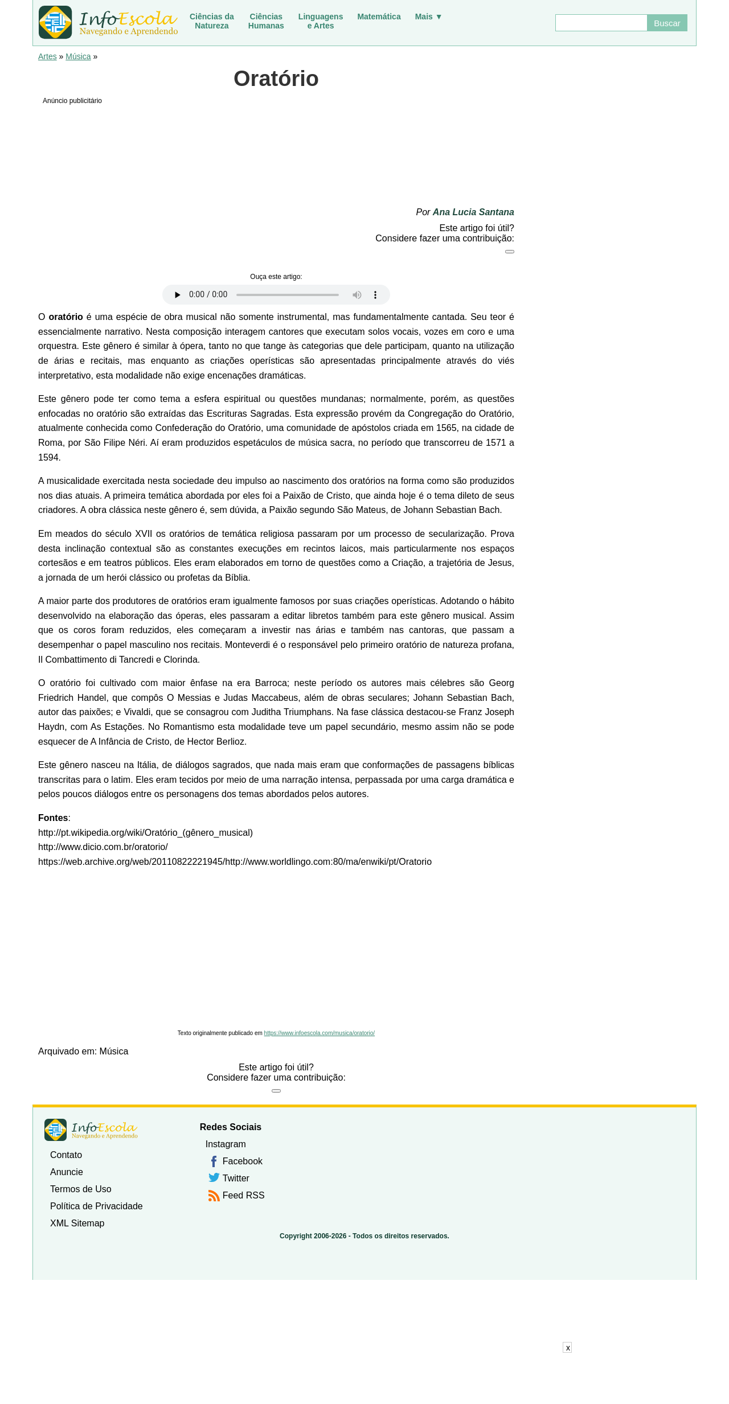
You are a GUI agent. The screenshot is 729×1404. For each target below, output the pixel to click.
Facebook (243, 1161)
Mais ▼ (429, 16)
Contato (66, 1155)
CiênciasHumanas (266, 21)
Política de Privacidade (96, 1206)
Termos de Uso (81, 1189)
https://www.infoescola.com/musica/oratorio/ (319, 1033)
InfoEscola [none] (91, 1130)
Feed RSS (244, 1195)
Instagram (226, 1144)
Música (78, 56)
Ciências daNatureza (212, 21)
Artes (47, 56)
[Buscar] (601, 23)
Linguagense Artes (320, 21)
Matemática (378, 16)
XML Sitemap (77, 1223)
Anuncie (66, 1172)
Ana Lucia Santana (473, 212)
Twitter (236, 1178)
